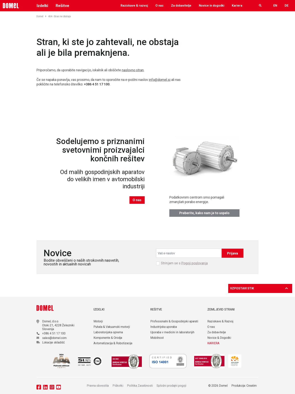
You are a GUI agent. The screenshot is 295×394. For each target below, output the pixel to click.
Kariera (237, 5)
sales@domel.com (54, 338)
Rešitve (62, 5)
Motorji (98, 321)
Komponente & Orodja (108, 338)
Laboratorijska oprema (108, 332)
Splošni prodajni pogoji (171, 385)
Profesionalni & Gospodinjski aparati (174, 321)
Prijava (232, 253)
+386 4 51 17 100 (53, 333)
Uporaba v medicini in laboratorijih (172, 332)
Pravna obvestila (98, 385)
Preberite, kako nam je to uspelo (204, 213)
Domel (41, 16)
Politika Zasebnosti (140, 385)
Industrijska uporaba (163, 327)
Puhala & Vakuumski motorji (112, 327)
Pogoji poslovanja (194, 263)
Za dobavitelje (181, 5)
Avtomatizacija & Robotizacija (113, 343)
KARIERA (213, 343)
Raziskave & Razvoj (220, 321)
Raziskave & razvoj (134, 5)
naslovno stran (133, 70)
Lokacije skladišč (53, 342)
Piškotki (118, 385)
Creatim (251, 385)
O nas (159, 5)
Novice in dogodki (211, 5)
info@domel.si (159, 80)
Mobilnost (157, 338)
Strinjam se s (184, 263)
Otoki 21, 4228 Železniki (58, 325)
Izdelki (42, 5)
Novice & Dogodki (219, 338)
